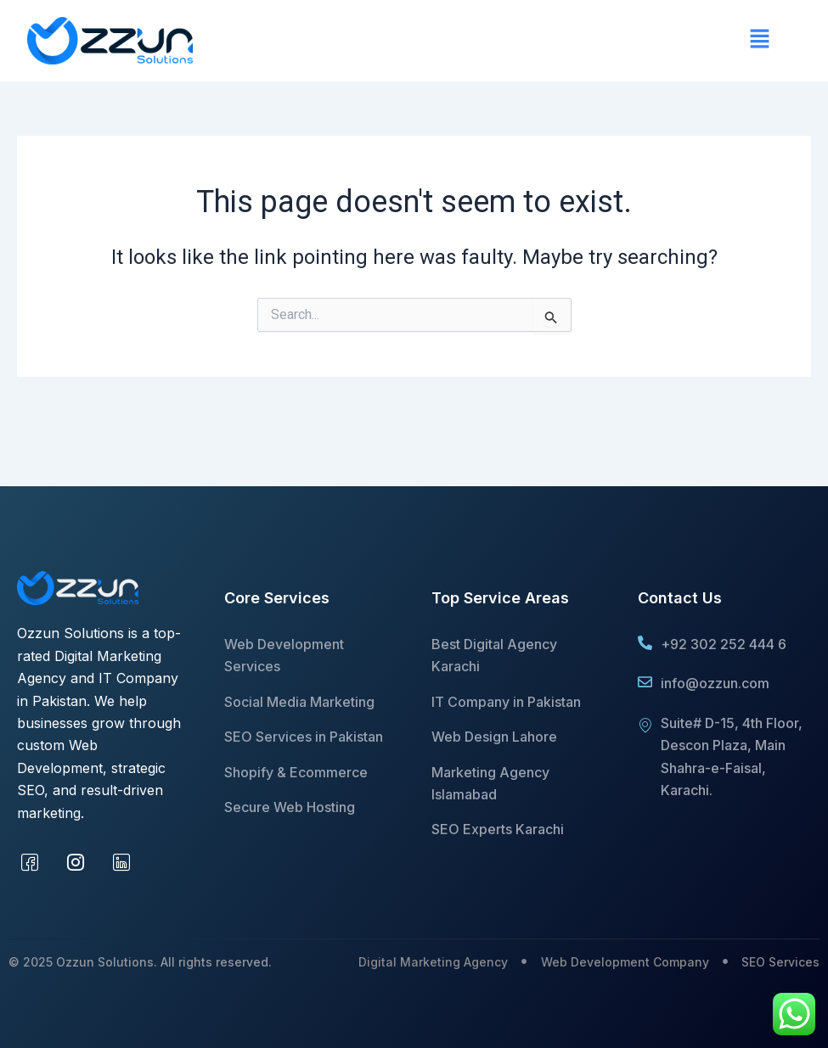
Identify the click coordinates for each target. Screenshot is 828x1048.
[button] (494, 40)
